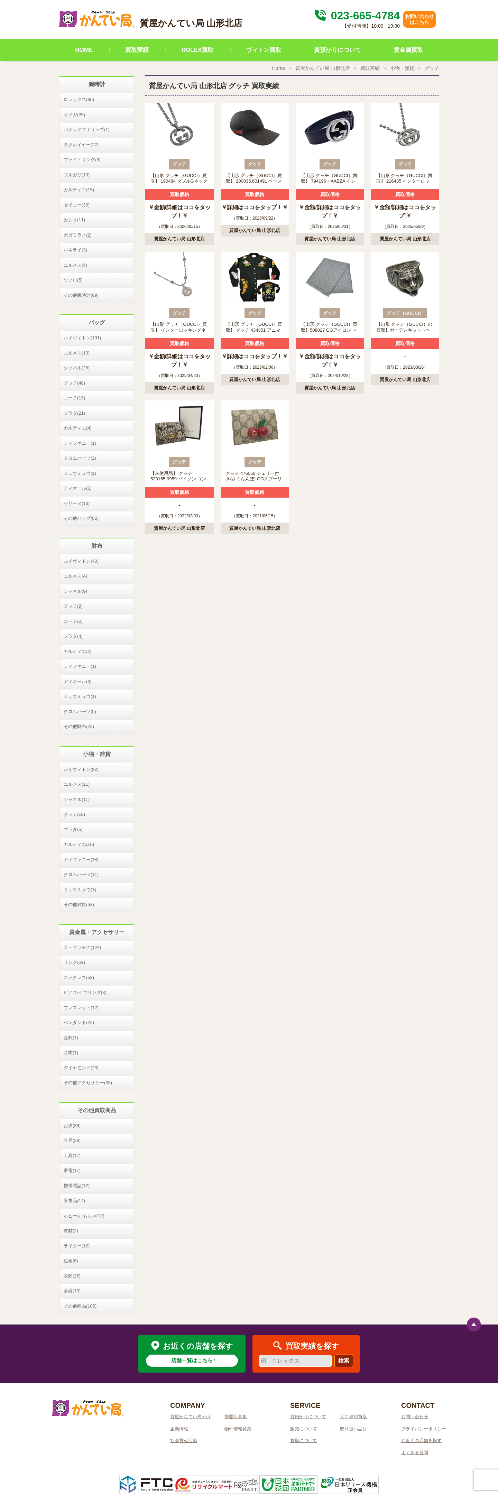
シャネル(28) (77, 367)
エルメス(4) (75, 265)
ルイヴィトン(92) (81, 769)
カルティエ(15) (79, 189)
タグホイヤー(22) (81, 144)
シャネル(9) (75, 591)
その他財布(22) (79, 726)
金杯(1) (71, 1037)
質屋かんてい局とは (190, 1416)
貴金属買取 (408, 50)
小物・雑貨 (402, 68)
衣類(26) (72, 1276)
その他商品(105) (80, 1306)
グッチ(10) (74, 814)
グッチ (432, 68)
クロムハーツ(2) (80, 458)
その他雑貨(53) (79, 904)
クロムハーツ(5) (80, 711)
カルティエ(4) (78, 428)
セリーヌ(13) (77, 503)
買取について (303, 1440)
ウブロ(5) (73, 280)
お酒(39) (72, 1125)
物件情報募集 (237, 1428)
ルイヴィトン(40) (81, 561)
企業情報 (179, 1428)
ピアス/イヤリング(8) (85, 992)
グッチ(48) (74, 383)
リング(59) (74, 962)
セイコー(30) (77, 204)
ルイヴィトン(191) (82, 337)
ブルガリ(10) (77, 174)
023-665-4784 (356, 15)
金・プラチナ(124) (82, 947)
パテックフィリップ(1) (87, 129)
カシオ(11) (74, 219)
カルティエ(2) (78, 651)
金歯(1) (71, 1052)
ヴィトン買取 (263, 50)
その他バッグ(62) (81, 518)
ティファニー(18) (81, 859)
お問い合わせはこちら (419, 19)
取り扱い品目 (353, 1428)
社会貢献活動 (183, 1440)
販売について (303, 1428)
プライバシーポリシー (423, 1428)
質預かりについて (337, 50)
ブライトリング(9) (82, 159)
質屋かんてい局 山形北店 (322, 68)
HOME (84, 50)
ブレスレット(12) (81, 1007)
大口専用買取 (353, 1416)
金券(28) (72, 1140)
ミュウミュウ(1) (80, 473)
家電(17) (72, 1170)
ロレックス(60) (79, 99)
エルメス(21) (77, 784)
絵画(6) (71, 1260)
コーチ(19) (74, 397)
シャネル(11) (77, 799)
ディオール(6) (78, 488)
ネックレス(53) (79, 977)
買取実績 (137, 50)
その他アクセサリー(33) (88, 1082)
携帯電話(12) (77, 1185)
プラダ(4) (73, 636)
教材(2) (71, 1230)
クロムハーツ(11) (81, 874)
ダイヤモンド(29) (81, 1067)
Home (278, 68)
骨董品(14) (74, 1200)
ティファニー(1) (80, 443)
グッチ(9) (73, 606)
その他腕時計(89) (81, 295)
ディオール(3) (78, 681)
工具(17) (72, 1155)
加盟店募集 (235, 1416)
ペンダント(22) (79, 1022)
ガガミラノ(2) (78, 235)
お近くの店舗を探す (421, 1440)
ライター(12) (77, 1245)
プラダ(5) (73, 829)
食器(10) (72, 1290)
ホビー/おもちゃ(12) (84, 1215)
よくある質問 (414, 1452)
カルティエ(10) (79, 844)
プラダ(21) (74, 413)
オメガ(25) (74, 114)
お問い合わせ (414, 1416)
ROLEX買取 (198, 50)
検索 (343, 1361)
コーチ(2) (73, 621)
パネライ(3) (75, 249)
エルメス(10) (77, 353)
